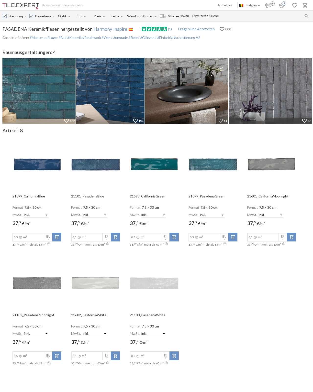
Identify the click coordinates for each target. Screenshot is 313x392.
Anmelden (225, 5)
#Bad (62, 37)
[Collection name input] (43, 16)
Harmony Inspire (110, 29)
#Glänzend (147, 37)
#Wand (106, 37)
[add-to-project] (56, 237)
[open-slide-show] (36, 164)
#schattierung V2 (186, 37)
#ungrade (120, 37)
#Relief (133, 37)
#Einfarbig (164, 37)
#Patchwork (91, 37)
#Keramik (74, 37)
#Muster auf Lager (44, 37)
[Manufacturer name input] (16, 16)
